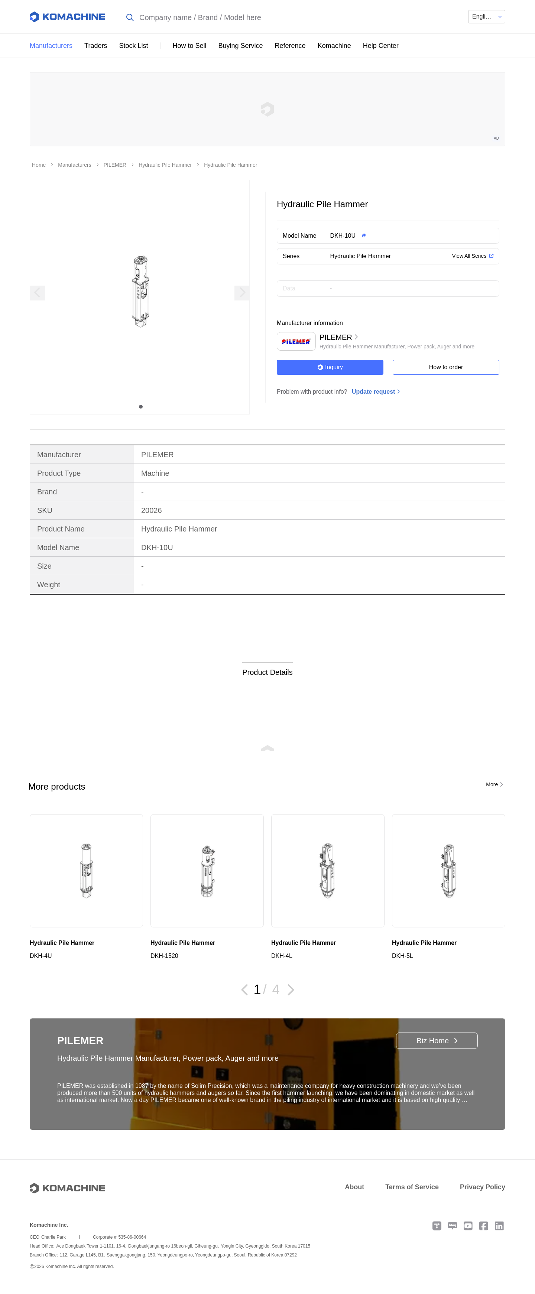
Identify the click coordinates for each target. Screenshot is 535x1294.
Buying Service (240, 45)
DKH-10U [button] (343, 236)
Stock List (133, 45)
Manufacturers (51, 45)
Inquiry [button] (330, 367)
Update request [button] (373, 391)
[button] (402, 235)
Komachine (334, 45)
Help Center (381, 45)
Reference (290, 45)
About (354, 1187)
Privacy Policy (482, 1187)
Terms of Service (412, 1187)
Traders (95, 45)
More (492, 784)
